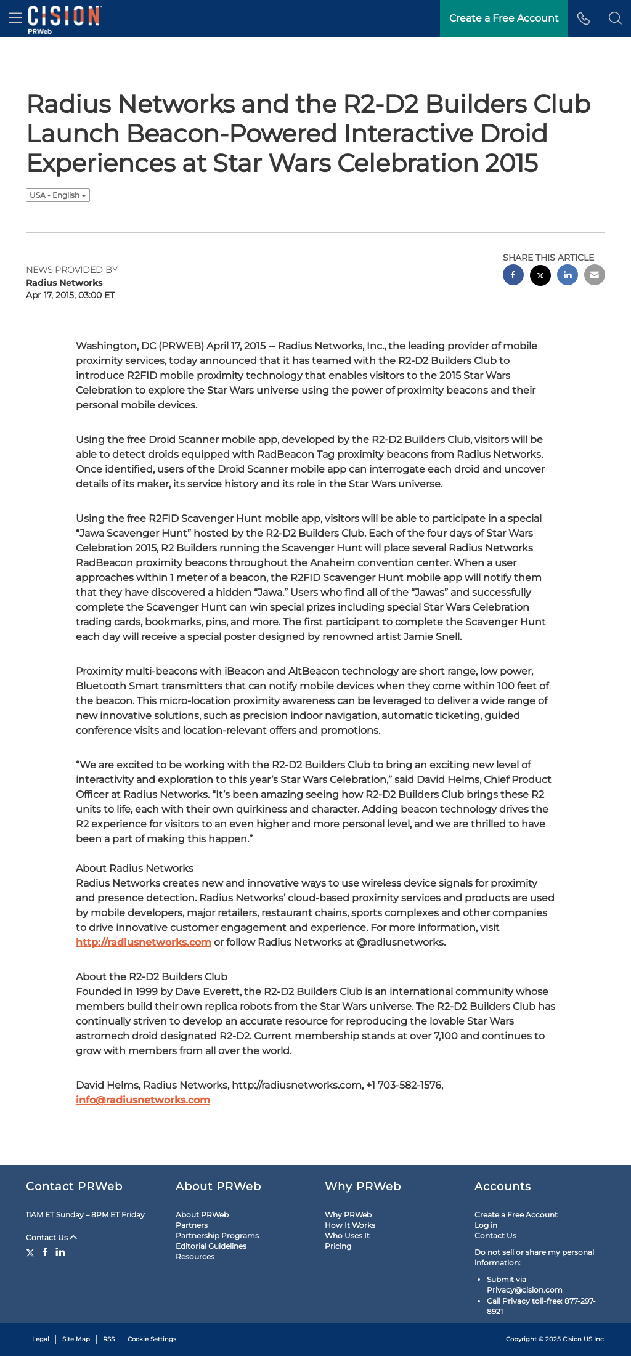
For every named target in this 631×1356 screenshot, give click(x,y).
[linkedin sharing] (567, 276)
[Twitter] (32, 1252)
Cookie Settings (152, 1339)
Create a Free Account (516, 1214)
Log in (485, 1225)
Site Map (76, 1339)
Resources (195, 1256)
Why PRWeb (348, 1214)
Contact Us (51, 1237)
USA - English (58, 195)
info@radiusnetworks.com (143, 1100)
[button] (615, 18)
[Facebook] (45, 1252)
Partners (192, 1225)
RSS (109, 1339)
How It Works (350, 1225)
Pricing (338, 1246)
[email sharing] (594, 276)
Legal (40, 1339)
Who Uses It (347, 1235)
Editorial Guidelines (211, 1246)
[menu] (15, 18)
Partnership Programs (217, 1235)
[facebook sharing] (513, 276)
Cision (572, 1339)
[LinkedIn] (60, 1252)
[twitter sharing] (540, 277)
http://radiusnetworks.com (143, 942)
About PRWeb (202, 1214)
